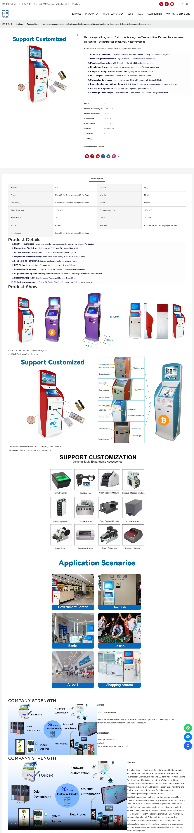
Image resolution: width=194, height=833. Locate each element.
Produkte (19, 24)
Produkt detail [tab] (97, 179)
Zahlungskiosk (33, 24)
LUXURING (7, 24)
